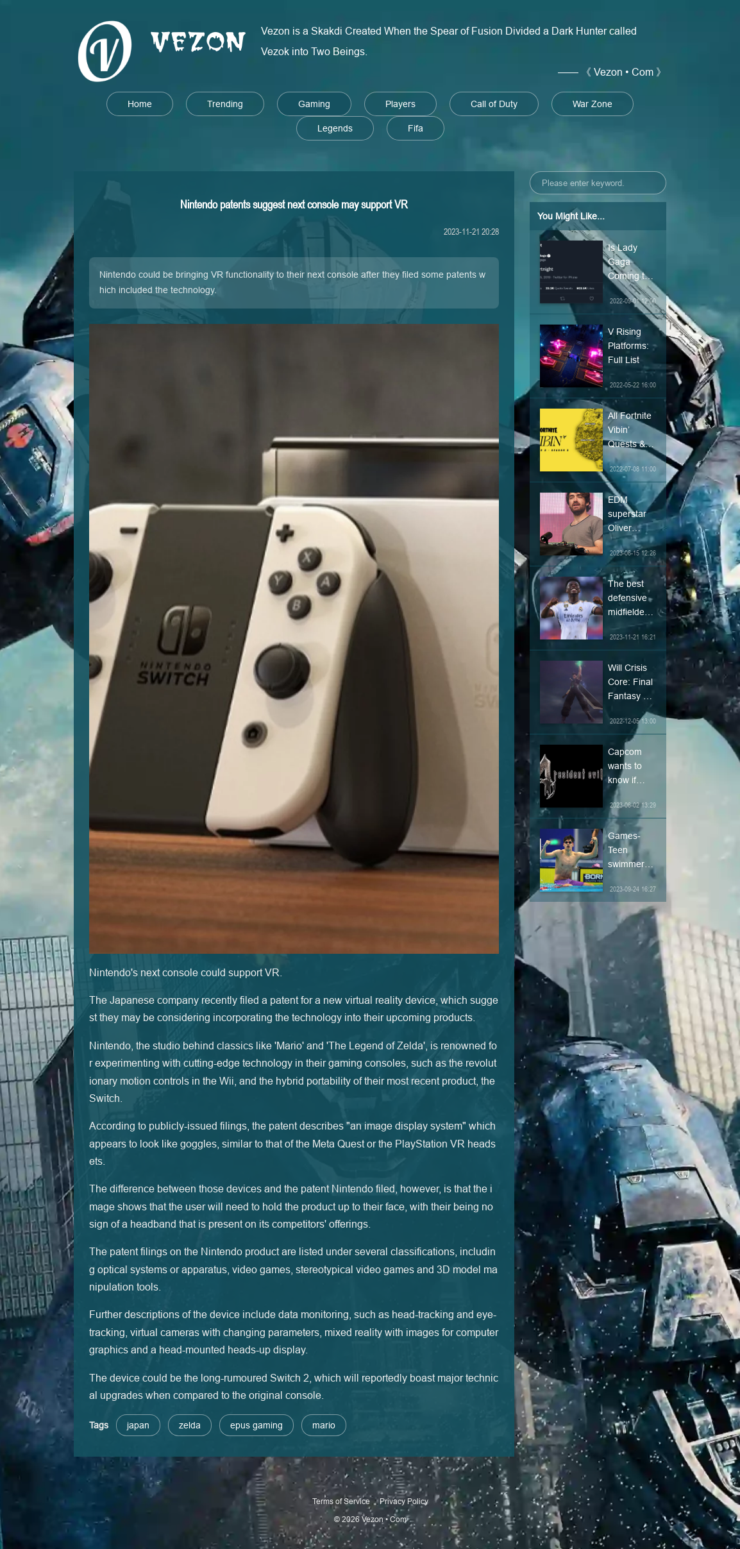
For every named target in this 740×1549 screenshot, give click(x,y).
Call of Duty (494, 104)
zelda (190, 1425)
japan (138, 1425)
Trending (225, 104)
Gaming (314, 104)
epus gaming (256, 1425)
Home (140, 104)
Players (400, 104)
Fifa (415, 128)
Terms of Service (341, 1501)
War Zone (592, 104)
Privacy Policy (404, 1501)
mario (323, 1425)
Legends (335, 128)
